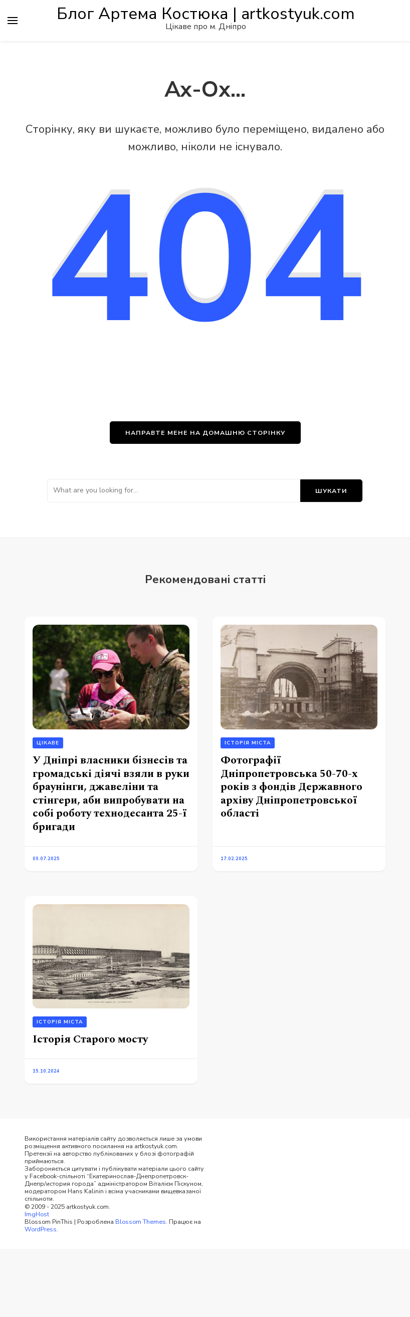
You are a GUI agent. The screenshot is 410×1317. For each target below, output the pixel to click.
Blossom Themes (140, 1221)
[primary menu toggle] (13, 20)
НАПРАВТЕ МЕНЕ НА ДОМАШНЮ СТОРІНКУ (205, 432)
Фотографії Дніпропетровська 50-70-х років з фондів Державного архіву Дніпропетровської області (291, 787)
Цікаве (48, 742)
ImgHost (37, 1214)
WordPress (41, 1229)
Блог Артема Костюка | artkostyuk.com (206, 14)
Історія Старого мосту (90, 1039)
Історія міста (248, 742)
